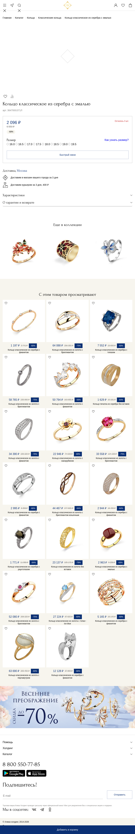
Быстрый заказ (68, 154)
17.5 (38, 144)
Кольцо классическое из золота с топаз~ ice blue (67, 622)
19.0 (65, 144)
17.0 (29, 144)
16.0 (12, 144)
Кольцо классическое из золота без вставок (67, 568)
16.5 (21, 144)
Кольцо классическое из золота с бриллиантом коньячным (67, 513)
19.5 (73, 144)
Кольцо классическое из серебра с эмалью (111, 568)
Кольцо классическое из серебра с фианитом (24, 351)
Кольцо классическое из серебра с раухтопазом (24, 568)
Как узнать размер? (117, 140)
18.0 (47, 144)
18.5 (56, 144)
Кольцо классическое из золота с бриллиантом (67, 351)
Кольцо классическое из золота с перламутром (23, 676)
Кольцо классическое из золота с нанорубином (67, 459)
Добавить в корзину (67, 829)
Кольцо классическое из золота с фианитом (67, 405)
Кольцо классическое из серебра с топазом (111, 351)
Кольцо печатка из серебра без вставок (111, 404)
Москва (12, 5)
